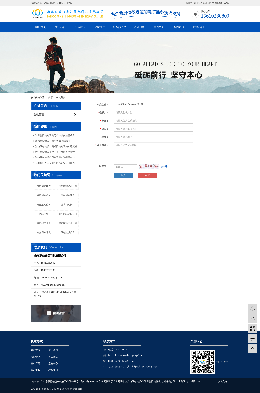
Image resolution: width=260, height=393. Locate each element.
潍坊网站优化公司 (68, 223)
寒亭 (75, 389)
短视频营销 (119, 27)
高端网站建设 (68, 195)
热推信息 (190, 3)
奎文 (69, 389)
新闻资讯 (178, 27)
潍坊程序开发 (44, 223)
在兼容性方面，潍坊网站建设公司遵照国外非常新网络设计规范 (57, 162)
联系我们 (198, 27)
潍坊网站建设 (44, 186)
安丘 (54, 389)
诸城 (43, 389)
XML (226, 3)
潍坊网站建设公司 (68, 213)
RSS (220, 3)
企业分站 (201, 3)
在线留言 (38, 114)
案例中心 (159, 27)
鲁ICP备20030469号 (91, 381)
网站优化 (43, 213)
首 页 (50, 97)
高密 (48, 389)
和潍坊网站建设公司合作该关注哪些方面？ (57, 135)
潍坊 (193, 381)
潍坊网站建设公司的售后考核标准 (52, 141)
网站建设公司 (68, 232)
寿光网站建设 (44, 232)
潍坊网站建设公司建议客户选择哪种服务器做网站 (57, 157)
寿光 (33, 389)
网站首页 (40, 27)
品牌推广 (100, 27)
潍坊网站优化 (44, 195)
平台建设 (80, 27)
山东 (198, 381)
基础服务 (139, 27)
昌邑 (64, 389)
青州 (38, 389)
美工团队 (53, 357)
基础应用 (35, 363)
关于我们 (60, 27)
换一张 (164, 166)
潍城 (80, 389)
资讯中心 (35, 370)
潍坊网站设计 (68, 204)
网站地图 (212, 3)
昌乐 (59, 389)
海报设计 (35, 357)
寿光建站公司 (44, 204)
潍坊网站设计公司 (68, 186)
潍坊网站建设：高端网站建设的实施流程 (56, 146)
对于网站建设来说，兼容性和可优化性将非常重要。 (57, 152)
